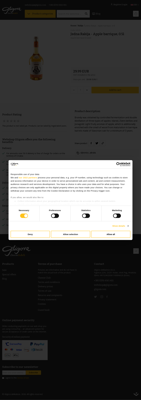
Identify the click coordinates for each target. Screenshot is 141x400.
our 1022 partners (28, 177)
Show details (118, 226)
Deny (30, 234)
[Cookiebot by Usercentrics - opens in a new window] (118, 164)
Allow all (111, 234)
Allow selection (70, 234)
